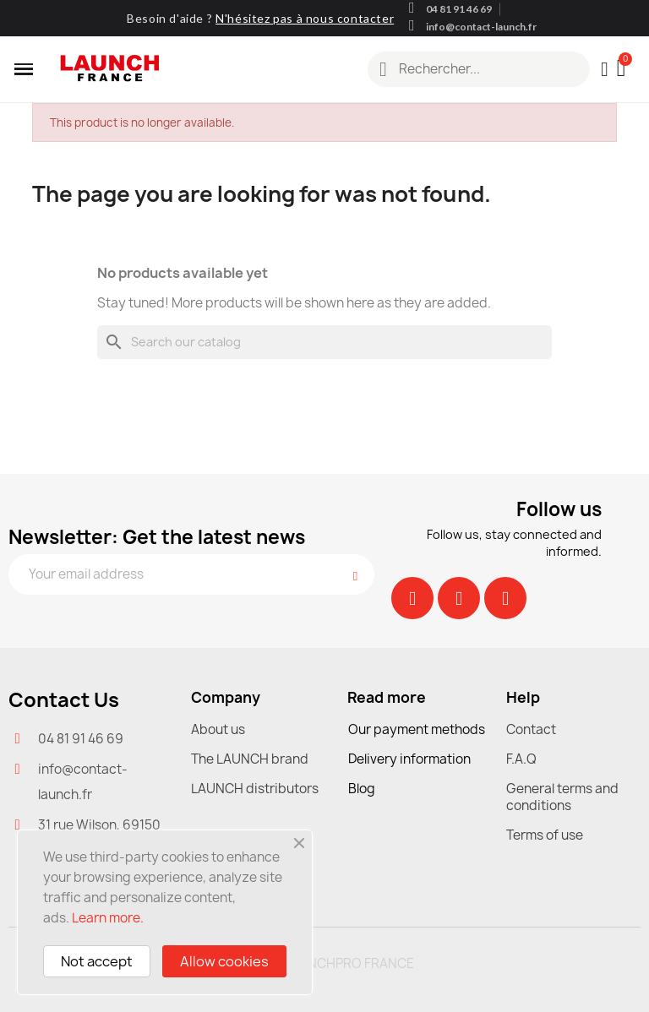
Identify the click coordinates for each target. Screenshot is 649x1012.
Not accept (97, 961)
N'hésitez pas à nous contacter (304, 18)
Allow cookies (224, 961)
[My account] (605, 69)
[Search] (324, 342)
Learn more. (108, 918)
